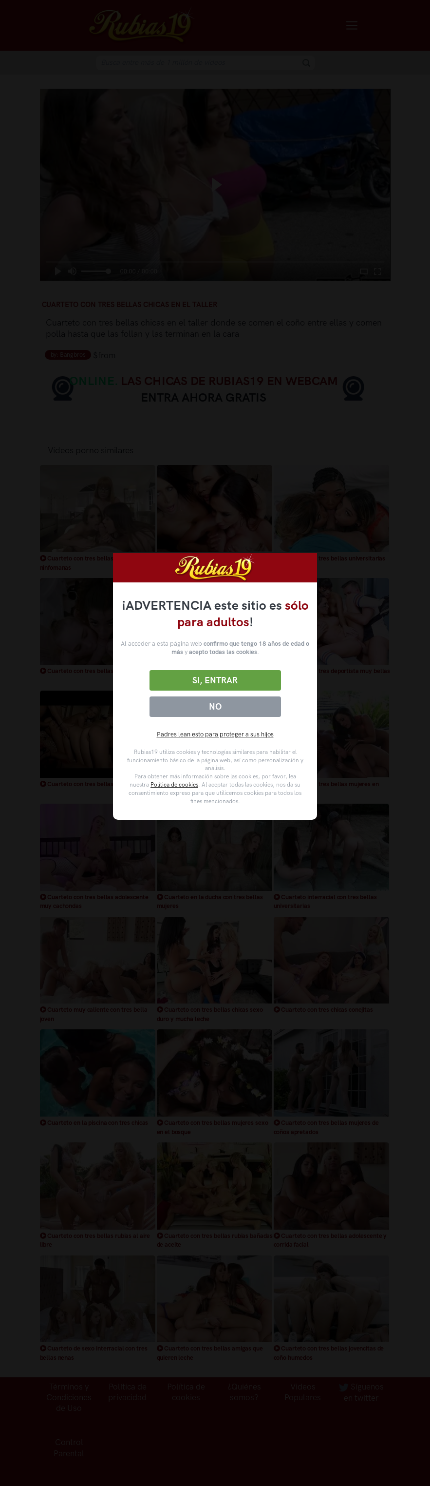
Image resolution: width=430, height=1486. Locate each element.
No (215, 706)
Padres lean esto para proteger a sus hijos (215, 734)
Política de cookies (174, 784)
